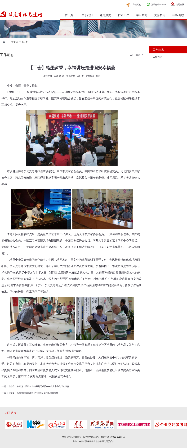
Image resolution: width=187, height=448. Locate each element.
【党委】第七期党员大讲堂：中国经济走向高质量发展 (33, 393)
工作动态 (23, 42)
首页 (13, 42)
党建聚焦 (105, 15)
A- (143, 55)
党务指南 (159, 15)
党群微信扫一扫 (158, 4)
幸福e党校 (178, 15)
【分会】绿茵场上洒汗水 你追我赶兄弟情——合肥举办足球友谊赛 (38, 386)
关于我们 (87, 15)
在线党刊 (137, 4)
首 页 (69, 15)
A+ (131, 55)
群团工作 (123, 15)
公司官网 (180, 4)
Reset (137, 55)
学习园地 (141, 15)
